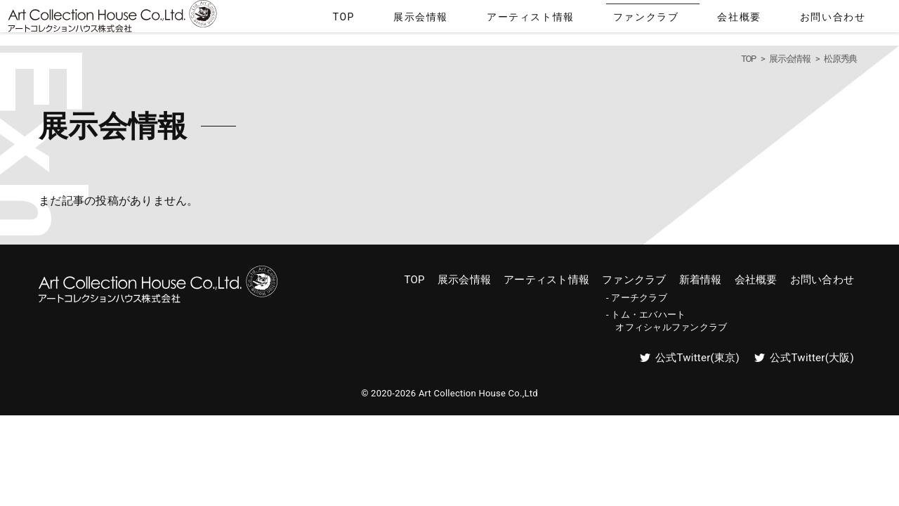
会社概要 (782, 19)
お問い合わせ (850, 19)
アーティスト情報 (628, 19)
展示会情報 (546, 19)
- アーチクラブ (636, 298)
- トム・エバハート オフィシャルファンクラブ (666, 321)
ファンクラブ (714, 19)
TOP (493, 19)
